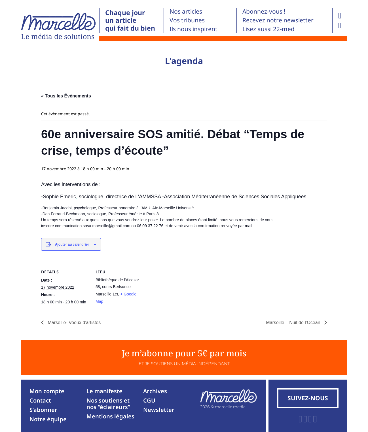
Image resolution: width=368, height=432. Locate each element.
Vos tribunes (187, 20)
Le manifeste (104, 391)
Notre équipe (48, 419)
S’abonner (43, 410)
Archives (155, 391)
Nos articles (186, 11)
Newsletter (158, 410)
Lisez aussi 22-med (268, 29)
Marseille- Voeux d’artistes (73, 322)
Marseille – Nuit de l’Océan (294, 322)
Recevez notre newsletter (278, 20)
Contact (40, 400)
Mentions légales (110, 416)
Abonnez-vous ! (263, 11)
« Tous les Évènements (66, 95)
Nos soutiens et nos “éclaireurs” (108, 404)
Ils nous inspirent (193, 29)
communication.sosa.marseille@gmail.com (92, 226)
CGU (149, 400)
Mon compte (46, 391)
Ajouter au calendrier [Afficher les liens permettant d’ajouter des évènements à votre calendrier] (72, 244)
